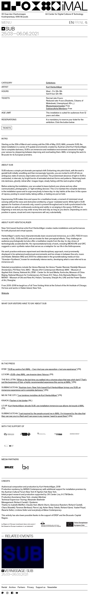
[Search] (86, 22)
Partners (21, 587)
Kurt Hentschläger (54, 86)
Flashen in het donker (19, 400)
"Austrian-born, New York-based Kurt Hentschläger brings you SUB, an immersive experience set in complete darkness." (41, 389)
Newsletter (52, 587)
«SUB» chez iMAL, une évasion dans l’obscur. (29, 374)
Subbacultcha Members (56, 108)
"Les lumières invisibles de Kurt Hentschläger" (37, 395)
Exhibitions (50, 82)
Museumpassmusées (55, 105)
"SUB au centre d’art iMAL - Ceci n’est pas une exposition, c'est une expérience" (42, 369)
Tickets (7, 127)
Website (5, 293)
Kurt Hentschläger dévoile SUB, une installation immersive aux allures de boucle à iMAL (46, 405)
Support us (40, 587)
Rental (4, 587)
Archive (12, 587)
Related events (19, 536)
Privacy (30, 587)
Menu (6, 22)
